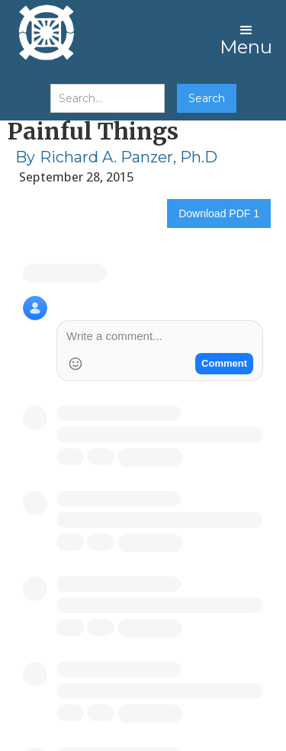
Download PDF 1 (218, 213)
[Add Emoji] (75, 364)
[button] (246, 38)
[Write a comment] (159, 338)
